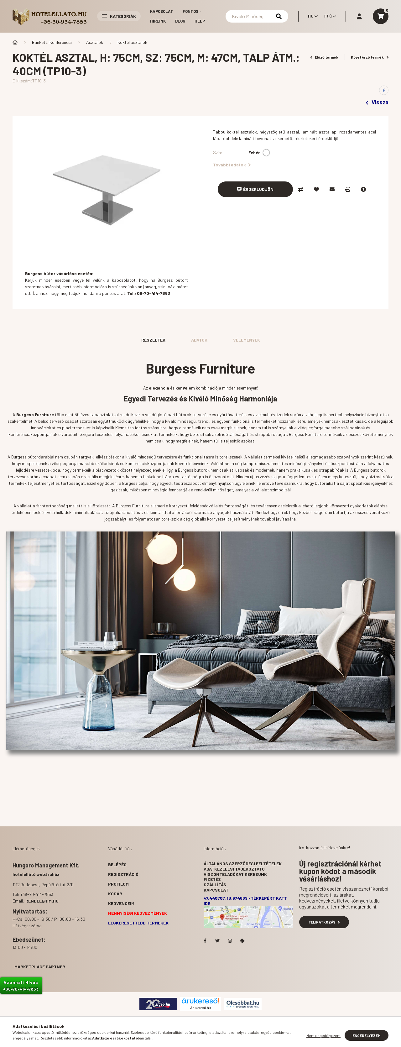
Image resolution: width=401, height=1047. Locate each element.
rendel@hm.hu (42, 900)
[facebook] (383, 90)
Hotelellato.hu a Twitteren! (217, 940)
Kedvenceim (121, 903)
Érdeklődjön (258, 189)
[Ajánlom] (332, 189)
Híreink (158, 21)
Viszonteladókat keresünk (235, 874)
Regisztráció (123, 874)
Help (200, 21)
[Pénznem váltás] (328, 16)
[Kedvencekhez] (316, 189)
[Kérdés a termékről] (363, 189)
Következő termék (369, 57)
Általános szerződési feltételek (243, 863)
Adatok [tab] (199, 340)
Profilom (118, 884)
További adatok (232, 164)
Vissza (377, 102)
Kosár (115, 893)
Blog (180, 21)
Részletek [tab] (153, 340)
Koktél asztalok (132, 42)
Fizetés (212, 879)
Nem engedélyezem (323, 1035)
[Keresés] (257, 16)
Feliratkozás (324, 922)
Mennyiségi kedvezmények (137, 913)
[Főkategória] (15, 42)
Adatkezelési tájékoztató (234, 869)
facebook (205, 940)
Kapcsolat (161, 11)
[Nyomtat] (347, 189)
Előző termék (324, 57)
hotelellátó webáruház (36, 874)
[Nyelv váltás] (311, 16)
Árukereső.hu (200, 1008)
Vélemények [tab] (246, 340)
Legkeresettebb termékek (138, 922)
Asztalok (94, 42)
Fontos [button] (190, 11)
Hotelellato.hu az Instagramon (230, 940)
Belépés (117, 864)
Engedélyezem (366, 1035)
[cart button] (380, 16)
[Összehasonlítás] (300, 189)
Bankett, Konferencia (52, 42)
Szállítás (215, 884)
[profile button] (359, 16)
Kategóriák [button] (119, 16)
